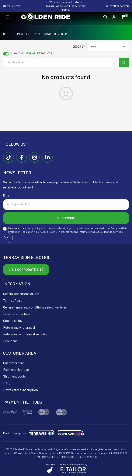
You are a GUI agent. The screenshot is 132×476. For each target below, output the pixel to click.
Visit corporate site (26, 269)
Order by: (79, 46)
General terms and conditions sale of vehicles (35, 307)
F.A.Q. (7, 383)
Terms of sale (12, 300)
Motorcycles (47, 34)
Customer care (117, 5)
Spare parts (23, 34)
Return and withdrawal (19, 327)
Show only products (31, 53)
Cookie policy (12, 320)
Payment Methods (16, 369)
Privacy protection (16, 314)
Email (6, 195)
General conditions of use (21, 294)
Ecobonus (10, 341)
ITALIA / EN (12, 5)
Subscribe (66, 218)
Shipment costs (14, 376)
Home (6, 34)
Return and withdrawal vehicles (25, 334)
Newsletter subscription (20, 390)
